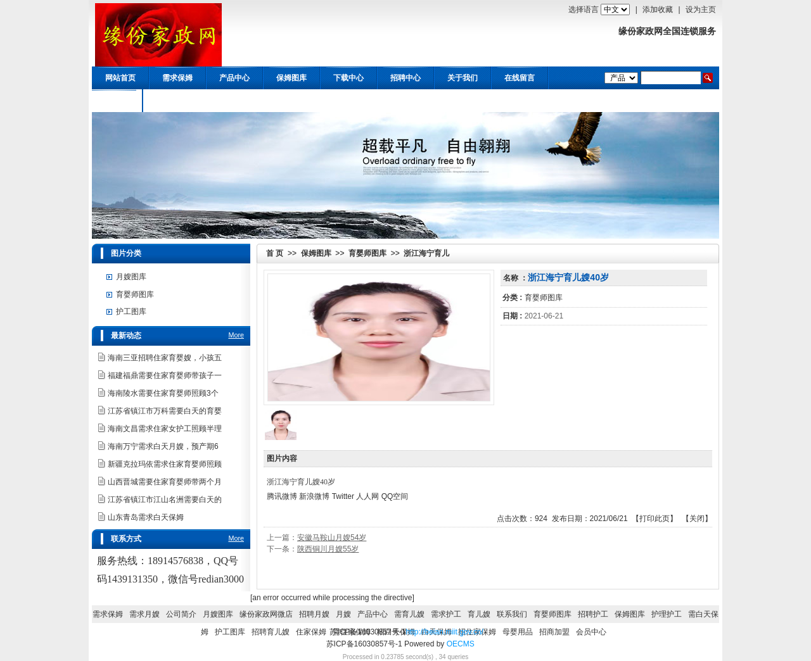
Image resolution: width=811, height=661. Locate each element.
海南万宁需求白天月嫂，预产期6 (163, 446)
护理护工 (666, 614)
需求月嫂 (144, 614)
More (236, 335)
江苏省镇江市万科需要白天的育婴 (165, 410)
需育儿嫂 (409, 614)
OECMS (461, 643)
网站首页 (120, 77)
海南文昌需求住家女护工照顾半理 (165, 428)
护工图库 (131, 311)
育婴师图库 (367, 253)
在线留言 (519, 77)
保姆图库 (291, 77)
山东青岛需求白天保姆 (146, 517)
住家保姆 (311, 631)
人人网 (367, 496)
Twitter (343, 496)
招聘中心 (405, 77)
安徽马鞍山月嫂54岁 (331, 537)
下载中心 (348, 77)
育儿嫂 (479, 614)
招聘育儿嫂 (271, 631)
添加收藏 (657, 9)
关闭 (697, 518)
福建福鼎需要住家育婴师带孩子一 (165, 375)
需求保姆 (177, 77)
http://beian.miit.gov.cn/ (444, 631)
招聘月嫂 (314, 614)
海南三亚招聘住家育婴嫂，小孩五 (165, 357)
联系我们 (512, 614)
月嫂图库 (131, 276)
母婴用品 (517, 631)
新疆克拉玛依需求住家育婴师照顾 (165, 464)
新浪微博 (314, 496)
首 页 (274, 253)
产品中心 (234, 77)
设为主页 (701, 9)
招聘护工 (593, 614)
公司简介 (181, 614)
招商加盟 (554, 631)
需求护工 (446, 614)
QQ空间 (395, 496)
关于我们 (462, 77)
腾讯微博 (282, 496)
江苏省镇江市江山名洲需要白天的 (165, 499)
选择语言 (583, 9)
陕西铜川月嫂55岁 (328, 549)
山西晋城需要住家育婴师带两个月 (165, 481)
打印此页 (654, 518)
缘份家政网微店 (266, 614)
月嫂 (343, 614)
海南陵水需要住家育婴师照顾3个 (163, 393)
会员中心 (114, 100)
